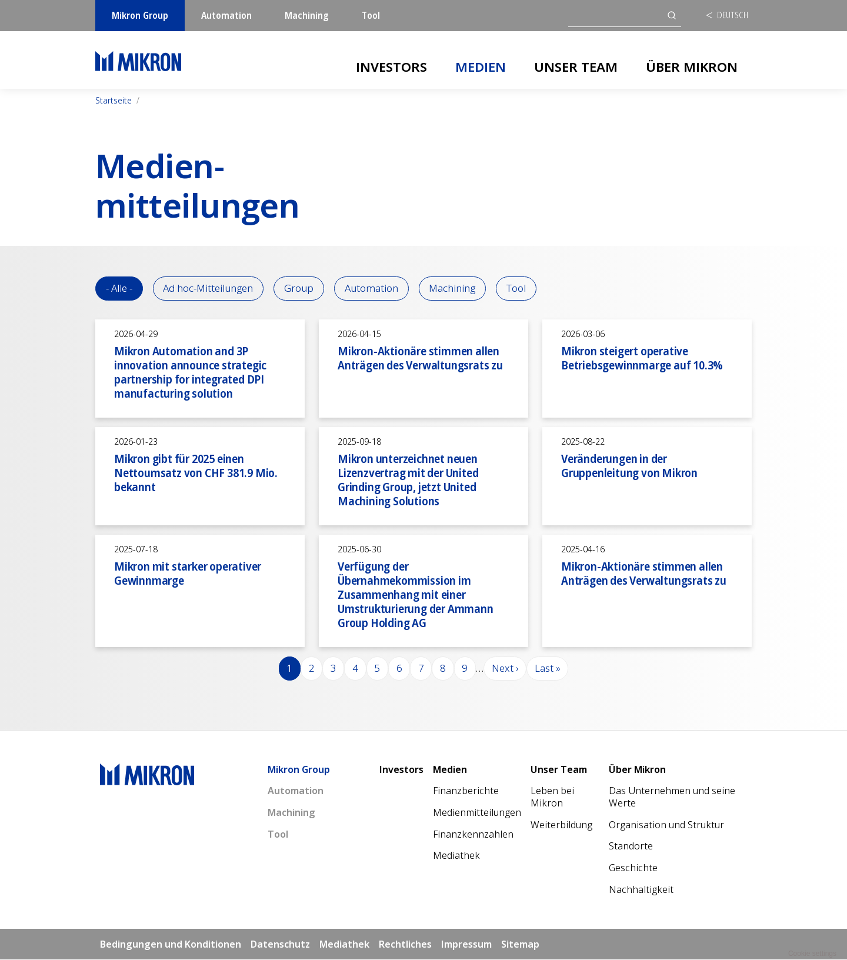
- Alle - (119, 288)
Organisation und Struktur (666, 825)
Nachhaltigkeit (641, 890)
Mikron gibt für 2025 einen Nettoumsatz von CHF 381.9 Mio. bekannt (196, 473)
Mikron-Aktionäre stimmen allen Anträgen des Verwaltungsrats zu (420, 358)
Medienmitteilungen (477, 812)
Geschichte (633, 868)
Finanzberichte (466, 791)
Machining (307, 15)
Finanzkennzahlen (473, 834)
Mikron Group (140, 15)
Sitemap (520, 944)
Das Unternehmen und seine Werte (672, 797)
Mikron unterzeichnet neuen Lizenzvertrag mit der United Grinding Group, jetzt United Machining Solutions (408, 480)
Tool (371, 15)
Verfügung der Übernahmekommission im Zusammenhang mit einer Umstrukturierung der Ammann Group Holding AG (415, 594)
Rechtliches (405, 944)
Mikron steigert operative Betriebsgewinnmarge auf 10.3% (642, 358)
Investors (391, 66)
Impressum (466, 944)
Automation (226, 15)
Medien (480, 66)
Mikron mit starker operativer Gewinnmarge (187, 573)
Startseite (113, 100)
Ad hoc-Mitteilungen (209, 288)
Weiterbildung (561, 825)
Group (300, 288)
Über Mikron (692, 66)
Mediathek (456, 855)
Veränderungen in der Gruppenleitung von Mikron (629, 466)
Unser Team (576, 66)
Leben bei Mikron (552, 797)
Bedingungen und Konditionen (170, 944)
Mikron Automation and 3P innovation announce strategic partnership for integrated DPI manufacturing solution (190, 372)
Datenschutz (280, 944)
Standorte (631, 846)
